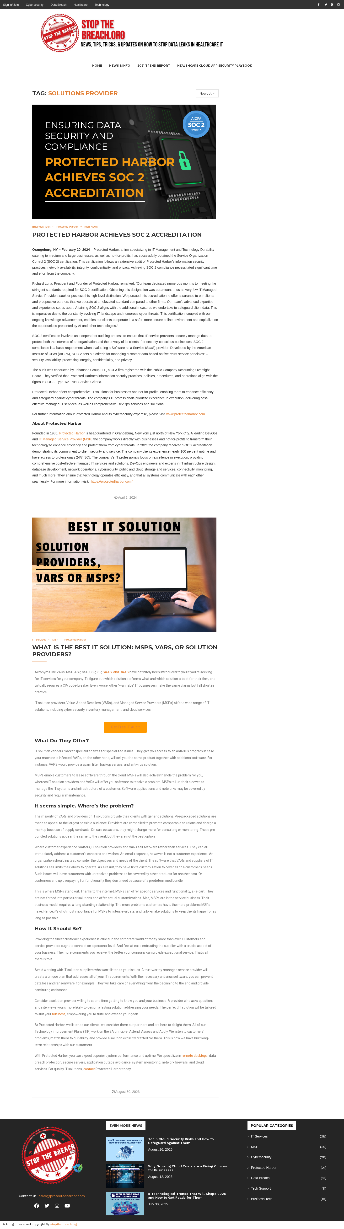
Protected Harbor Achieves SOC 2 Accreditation (117, 234)
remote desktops (195, 1056)
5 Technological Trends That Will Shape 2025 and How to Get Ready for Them (187, 1196)
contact (89, 1070)
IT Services (289, 1137)
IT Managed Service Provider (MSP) (65, 440)
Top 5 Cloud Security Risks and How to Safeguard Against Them (181, 1141)
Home (97, 65)
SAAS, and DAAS (116, 673)
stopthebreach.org (63, 1225)
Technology (102, 4)
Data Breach (59, 4)
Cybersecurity (34, 4)
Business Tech (289, 1199)
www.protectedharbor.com (185, 414)
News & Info (119, 65)
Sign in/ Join (11, 4)
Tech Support (289, 1189)
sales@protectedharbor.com (62, 1196)
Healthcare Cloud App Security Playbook (214, 65)
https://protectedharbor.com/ (112, 482)
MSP (289, 1147)
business (58, 1015)
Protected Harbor (72, 433)
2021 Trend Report (153, 65)
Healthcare (80, 4)
